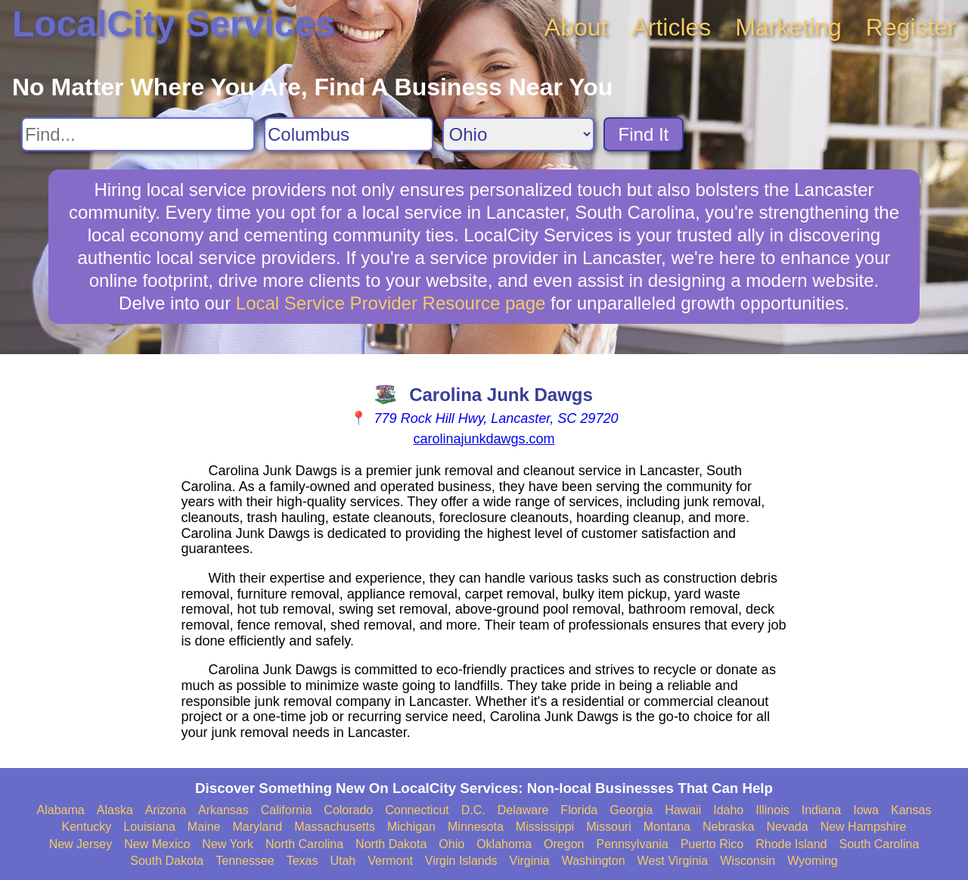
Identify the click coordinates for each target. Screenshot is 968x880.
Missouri (608, 826)
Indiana (822, 810)
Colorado (348, 810)
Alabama (61, 810)
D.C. (473, 810)
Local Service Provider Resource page (391, 303)
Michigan (411, 826)
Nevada (787, 826)
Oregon (564, 844)
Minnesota (476, 826)
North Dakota (391, 844)
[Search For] (138, 134)
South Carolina (879, 844)
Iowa (866, 810)
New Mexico (157, 844)
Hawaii (683, 810)
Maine (204, 826)
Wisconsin (747, 860)
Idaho (728, 810)
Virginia (530, 860)
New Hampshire (864, 826)
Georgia (631, 810)
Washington (593, 860)
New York (227, 844)
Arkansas (223, 810)
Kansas (911, 810)
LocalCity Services (173, 24)
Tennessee (245, 860)
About (576, 27)
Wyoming (812, 860)
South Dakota (166, 860)
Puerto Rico (712, 844)
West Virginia (673, 860)
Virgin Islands (461, 860)
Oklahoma (504, 844)
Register (911, 27)
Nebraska (728, 826)
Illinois (772, 810)
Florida (578, 810)
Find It (644, 134)
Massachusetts (334, 826)
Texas (302, 860)
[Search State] (518, 134)
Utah (342, 860)
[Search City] (348, 134)
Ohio (451, 844)
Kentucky (87, 826)
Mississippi (545, 826)
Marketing (788, 27)
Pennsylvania (632, 844)
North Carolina (304, 844)
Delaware (523, 810)
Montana (667, 826)
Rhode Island (791, 844)
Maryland (257, 826)
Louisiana (149, 826)
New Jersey (81, 844)
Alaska (115, 810)
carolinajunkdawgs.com (483, 438)
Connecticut (417, 810)
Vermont (390, 860)
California (286, 810)
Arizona (165, 810)
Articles (671, 27)
